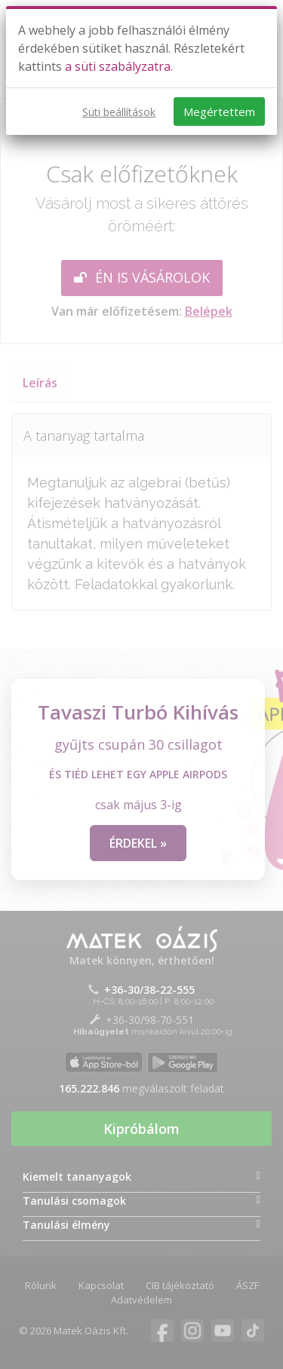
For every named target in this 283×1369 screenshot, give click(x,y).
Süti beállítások (118, 112)
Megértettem (219, 111)
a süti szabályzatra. (119, 66)
